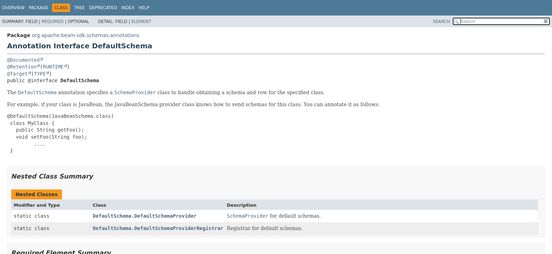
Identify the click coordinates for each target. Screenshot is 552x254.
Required (53, 21)
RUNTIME (53, 66)
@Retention (22, 66)
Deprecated (103, 7)
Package (38, 7)
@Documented (23, 60)
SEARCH (441, 21)
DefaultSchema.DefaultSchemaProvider (144, 216)
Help (144, 7)
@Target (17, 74)
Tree (79, 7)
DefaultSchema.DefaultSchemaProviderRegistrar (158, 228)
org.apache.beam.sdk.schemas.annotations (85, 35)
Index (127, 7)
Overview (13, 7)
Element (141, 21)
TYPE (40, 74)
